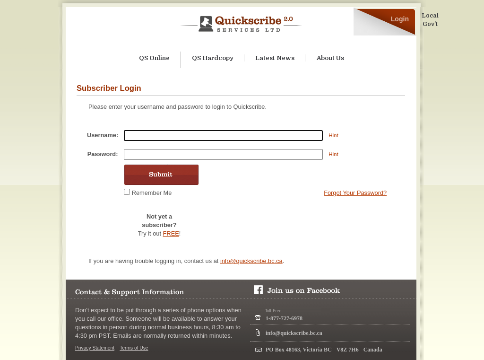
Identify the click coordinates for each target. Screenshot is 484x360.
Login (400, 19)
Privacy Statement (94, 348)
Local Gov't (430, 19)
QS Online (154, 57)
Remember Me (152, 192)
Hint (333, 135)
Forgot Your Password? (355, 192)
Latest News (274, 57)
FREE (171, 233)
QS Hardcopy (212, 57)
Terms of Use (134, 348)
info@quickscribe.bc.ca (251, 260)
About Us (330, 57)
